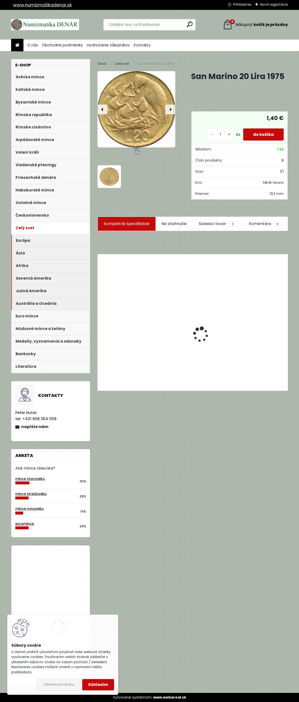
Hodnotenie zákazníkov (108, 45)
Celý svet (122, 63)
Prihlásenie (242, 4)
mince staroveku (30, 478)
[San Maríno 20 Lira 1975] (136, 109)
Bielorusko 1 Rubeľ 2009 (63, 569)
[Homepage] (17, 45)
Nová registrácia (274, 4)
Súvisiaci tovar (218, 224)
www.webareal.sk (169, 697)
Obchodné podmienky (62, 45)
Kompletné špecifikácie (126, 224)
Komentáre (265, 224)
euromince (24, 523)
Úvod (102, 63)
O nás (32, 45)
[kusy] (220, 134)
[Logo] (45, 24)
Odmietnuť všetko (58, 684)
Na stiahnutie (174, 224)
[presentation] (102, 109)
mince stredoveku (31, 494)
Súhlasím (98, 684)
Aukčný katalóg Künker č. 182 (125, 351)
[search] (190, 24)
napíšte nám (34, 427)
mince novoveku (29, 508)
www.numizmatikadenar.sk (42, 5)
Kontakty (142, 45)
